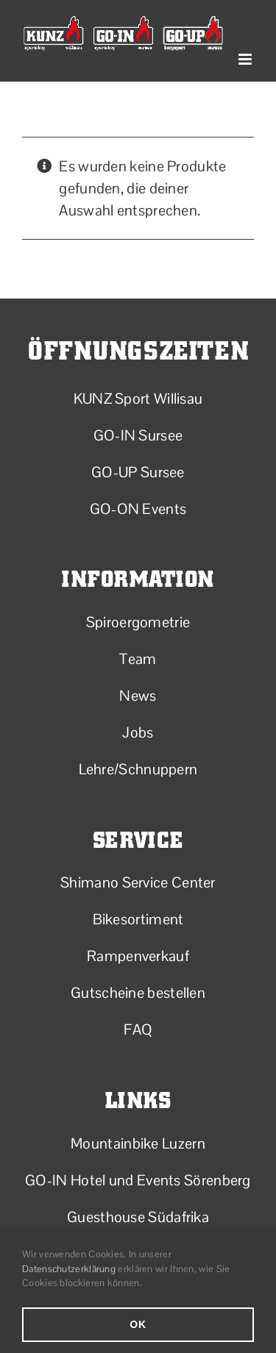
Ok (138, 1324)
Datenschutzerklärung (69, 1269)
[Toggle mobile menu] (246, 59)
